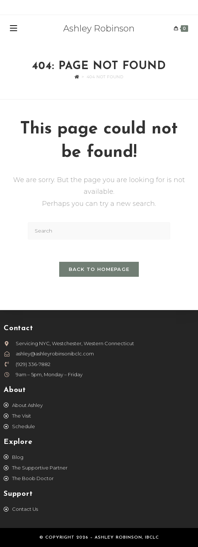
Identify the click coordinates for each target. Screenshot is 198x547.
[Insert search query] (99, 230)
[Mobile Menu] (13, 28)
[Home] (77, 76)
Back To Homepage (99, 269)
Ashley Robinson (98, 28)
